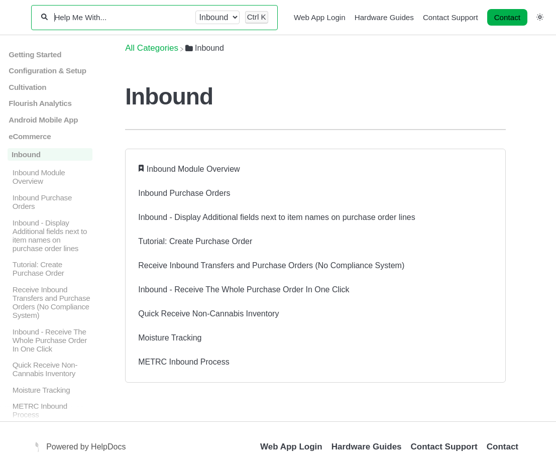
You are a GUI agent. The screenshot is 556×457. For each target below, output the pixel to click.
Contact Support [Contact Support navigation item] (450, 17)
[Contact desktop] (507, 18)
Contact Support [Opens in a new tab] (444, 446)
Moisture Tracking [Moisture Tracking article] (169, 337)
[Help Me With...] (121, 17)
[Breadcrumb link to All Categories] (151, 48)
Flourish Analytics (40, 103)
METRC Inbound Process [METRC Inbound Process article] (183, 362)
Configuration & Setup (47, 70)
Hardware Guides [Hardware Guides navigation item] (384, 17)
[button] (539, 17)
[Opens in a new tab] (38, 446)
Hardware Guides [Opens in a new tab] (366, 446)
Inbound (26, 154)
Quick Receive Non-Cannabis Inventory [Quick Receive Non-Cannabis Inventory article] (208, 313)
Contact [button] (507, 17)
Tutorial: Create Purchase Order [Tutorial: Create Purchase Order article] (195, 241)
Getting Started (35, 54)
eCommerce (30, 136)
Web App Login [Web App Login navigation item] (320, 17)
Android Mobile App (43, 120)
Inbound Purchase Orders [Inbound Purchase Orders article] (184, 193)
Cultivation (27, 87)
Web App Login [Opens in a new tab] (291, 446)
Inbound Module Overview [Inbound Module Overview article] (193, 169)
